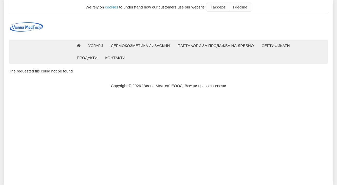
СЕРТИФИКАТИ (276, 45)
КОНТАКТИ (115, 57)
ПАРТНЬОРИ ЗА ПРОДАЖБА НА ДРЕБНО (216, 45)
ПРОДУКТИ (87, 57)
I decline (240, 7)
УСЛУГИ (95, 45)
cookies (111, 7)
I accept (218, 7)
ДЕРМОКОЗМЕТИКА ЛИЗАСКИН (140, 45)
